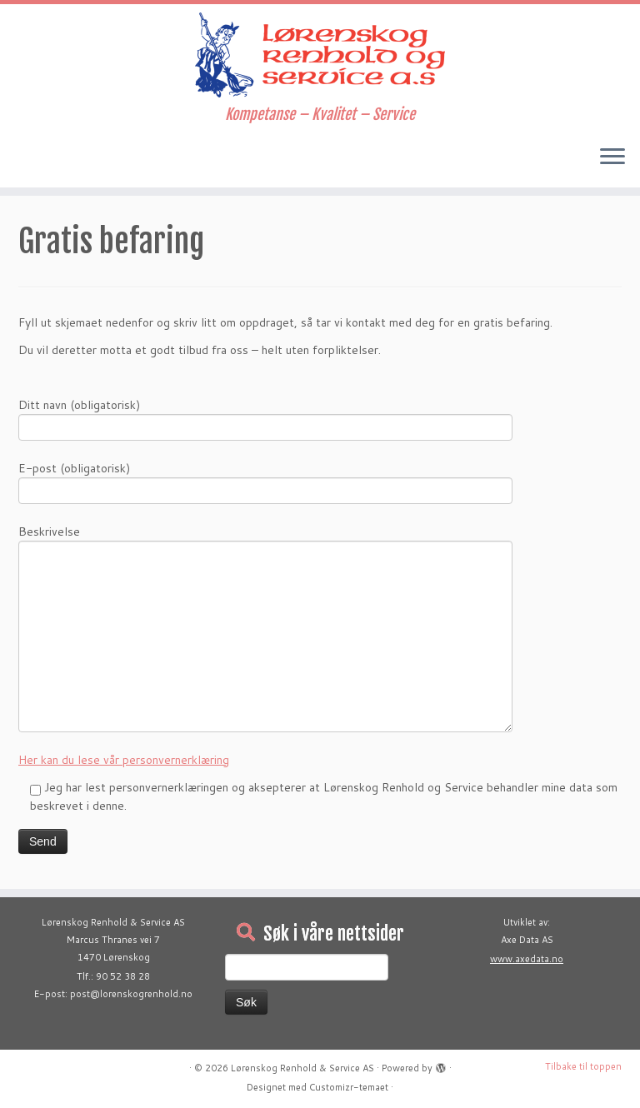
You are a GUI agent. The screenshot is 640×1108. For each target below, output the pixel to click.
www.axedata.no (526, 959)
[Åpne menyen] (612, 157)
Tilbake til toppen (583, 1066)
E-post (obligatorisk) (265, 481)
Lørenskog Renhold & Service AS (302, 1068)
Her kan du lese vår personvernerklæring (123, 759)
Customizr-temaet (348, 1087)
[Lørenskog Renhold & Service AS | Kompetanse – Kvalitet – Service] (320, 54)
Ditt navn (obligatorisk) (265, 418)
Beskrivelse (265, 585)
